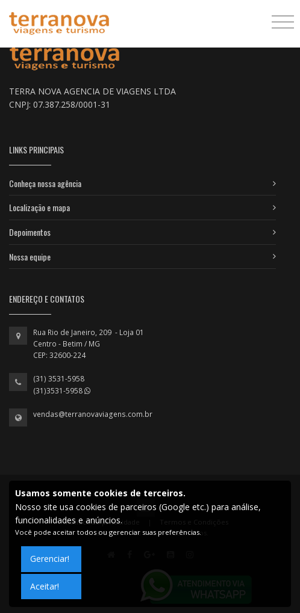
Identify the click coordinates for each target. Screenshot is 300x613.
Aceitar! (44, 586)
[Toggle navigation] (283, 21)
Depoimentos (30, 232)
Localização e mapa (39, 207)
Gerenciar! (49, 558)
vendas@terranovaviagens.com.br (92, 414)
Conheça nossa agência (45, 183)
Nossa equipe (30, 256)
